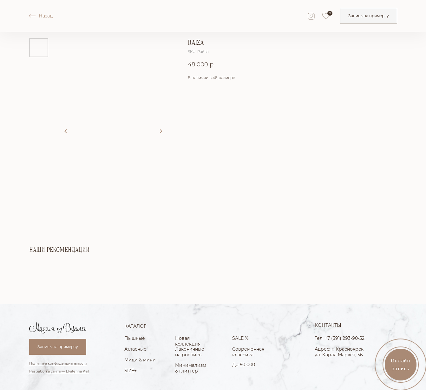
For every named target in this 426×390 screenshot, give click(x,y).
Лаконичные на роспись (189, 352)
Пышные (134, 338)
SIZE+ (130, 370)
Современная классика (248, 352)
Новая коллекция (187, 341)
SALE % (240, 338)
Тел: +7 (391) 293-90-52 (339, 338)
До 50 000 (243, 364)
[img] (325, 16)
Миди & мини (140, 360)
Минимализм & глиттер (190, 368)
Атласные (135, 349)
